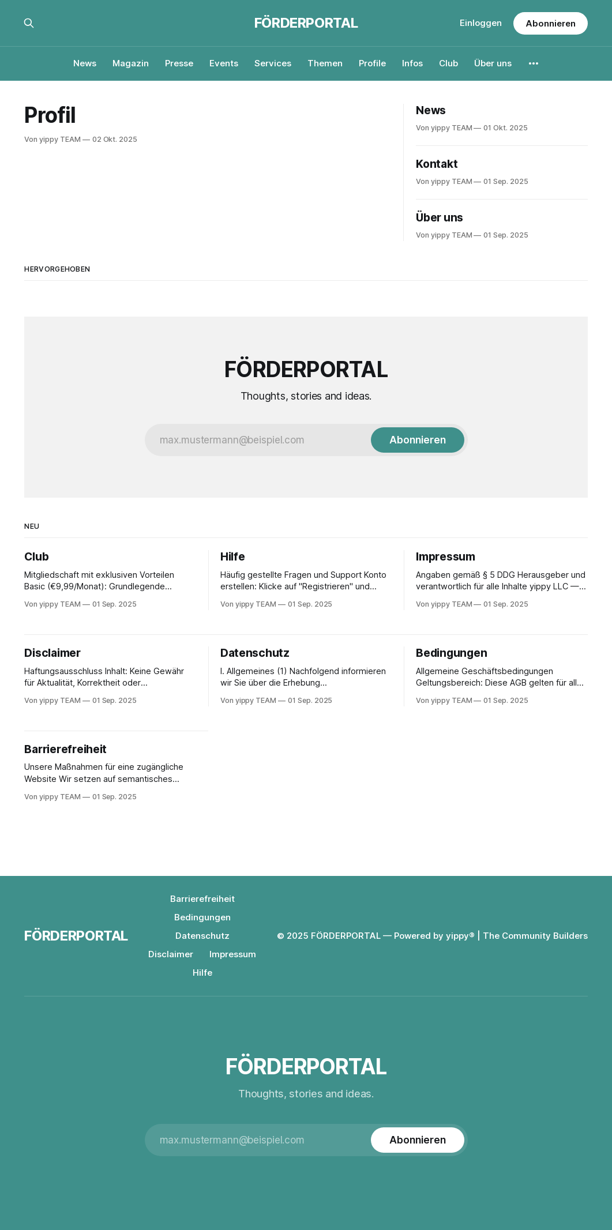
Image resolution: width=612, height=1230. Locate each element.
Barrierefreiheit (202, 898)
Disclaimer (170, 954)
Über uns (493, 63)
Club (448, 63)
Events (223, 63)
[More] (533, 63)
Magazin (130, 63)
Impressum (232, 954)
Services (272, 63)
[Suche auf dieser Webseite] (29, 23)
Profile (372, 63)
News (84, 63)
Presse (179, 63)
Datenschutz (202, 935)
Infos (412, 63)
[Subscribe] (417, 440)
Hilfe (202, 972)
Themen (325, 63)
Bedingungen (202, 917)
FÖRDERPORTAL (306, 23)
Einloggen (481, 22)
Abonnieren (550, 23)
